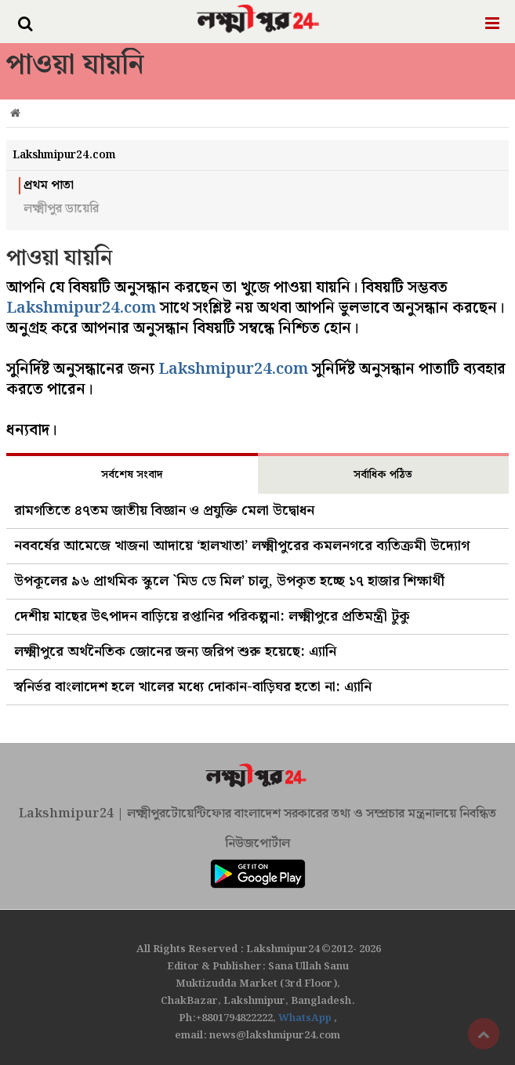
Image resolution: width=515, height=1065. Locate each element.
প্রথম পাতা (49, 185)
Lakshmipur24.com (81, 308)
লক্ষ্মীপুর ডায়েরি (61, 209)
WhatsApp (306, 1018)
